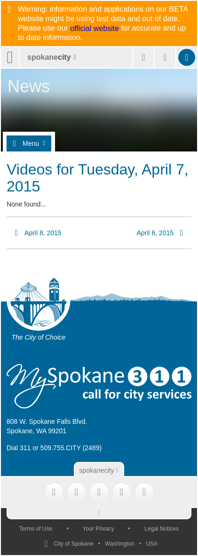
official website (94, 28)
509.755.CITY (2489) (71, 448)
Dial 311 (19, 448)
